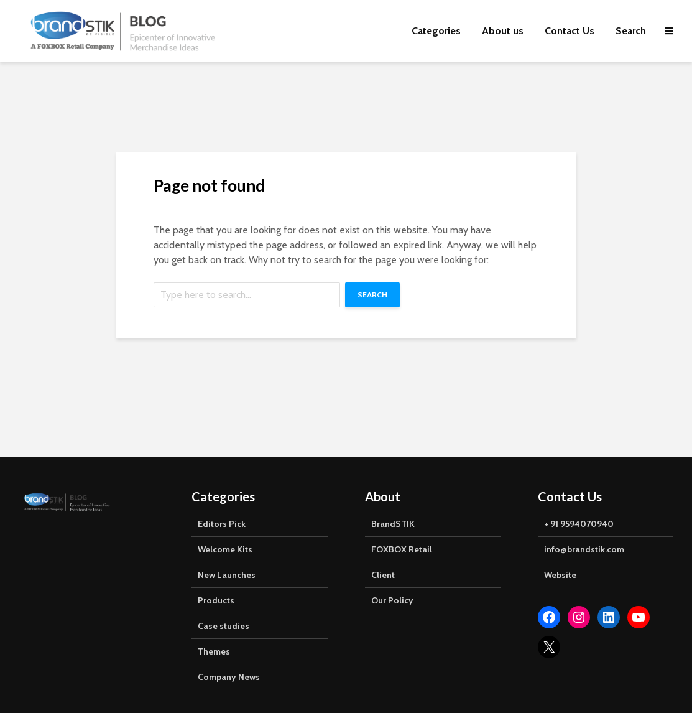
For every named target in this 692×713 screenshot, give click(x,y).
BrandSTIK (393, 523)
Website (560, 574)
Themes (214, 651)
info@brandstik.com (584, 549)
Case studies (223, 625)
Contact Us (569, 31)
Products (216, 600)
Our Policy (392, 600)
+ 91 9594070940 (579, 523)
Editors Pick (222, 523)
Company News (229, 677)
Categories (436, 31)
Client (383, 574)
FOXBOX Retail (401, 549)
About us (503, 31)
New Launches (227, 574)
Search (631, 31)
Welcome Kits (225, 549)
